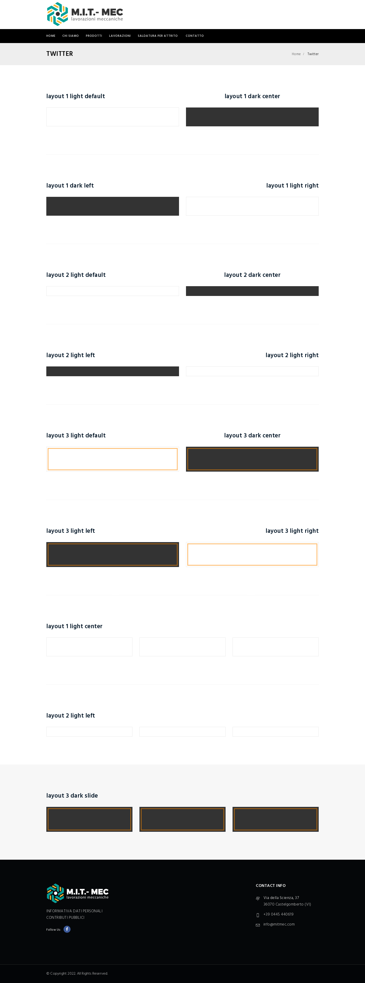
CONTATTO (195, 36)
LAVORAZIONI (120, 36)
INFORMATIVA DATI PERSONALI (74, 911)
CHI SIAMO (70, 36)
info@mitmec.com (279, 924)
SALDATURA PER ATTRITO (158, 36)
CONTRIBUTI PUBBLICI (65, 918)
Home (50, 36)
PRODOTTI (94, 36)
